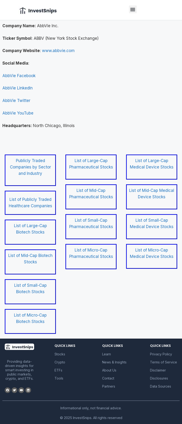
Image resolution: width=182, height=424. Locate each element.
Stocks (60, 354)
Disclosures (159, 378)
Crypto (60, 362)
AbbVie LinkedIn (17, 88)
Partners (108, 386)
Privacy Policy (161, 354)
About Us (109, 370)
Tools (59, 378)
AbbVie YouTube (17, 113)
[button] (133, 9)
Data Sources (160, 386)
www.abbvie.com (58, 50)
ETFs (58, 370)
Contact (108, 378)
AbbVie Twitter (16, 100)
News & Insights (114, 362)
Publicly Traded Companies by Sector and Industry (30, 167)
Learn (106, 354)
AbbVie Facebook (19, 75)
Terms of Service (163, 362)
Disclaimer (158, 370)
